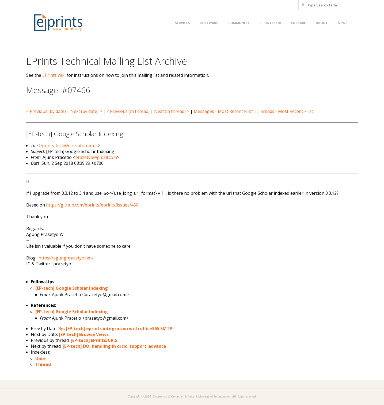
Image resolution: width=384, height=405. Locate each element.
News (342, 23)
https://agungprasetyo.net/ (66, 258)
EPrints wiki (54, 75)
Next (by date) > (86, 111)
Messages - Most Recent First (223, 111)
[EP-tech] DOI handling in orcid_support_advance (114, 346)
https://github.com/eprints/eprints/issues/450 (92, 205)
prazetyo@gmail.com (96, 157)
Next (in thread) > (171, 111)
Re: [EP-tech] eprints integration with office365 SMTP (115, 328)
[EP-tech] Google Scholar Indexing (71, 288)
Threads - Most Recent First (285, 111)
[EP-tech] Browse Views (84, 334)
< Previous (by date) (46, 111)
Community (238, 23)
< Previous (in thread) (128, 111)
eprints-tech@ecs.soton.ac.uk (69, 145)
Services (182, 23)
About (322, 23)
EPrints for (270, 23)
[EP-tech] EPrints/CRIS (94, 340)
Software (209, 23)
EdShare (298, 23)
